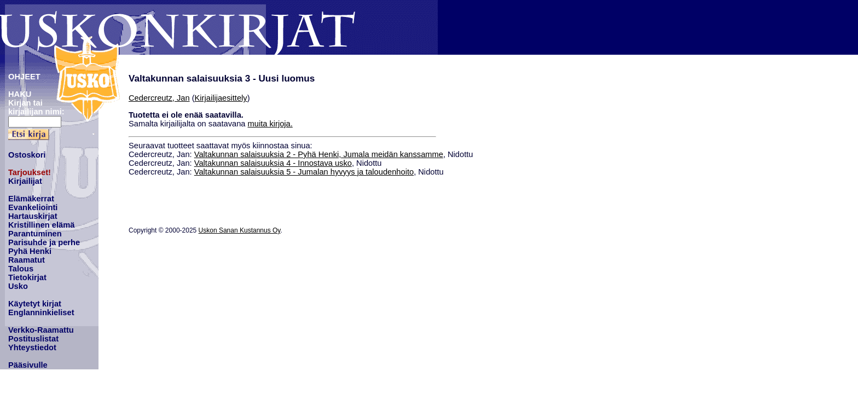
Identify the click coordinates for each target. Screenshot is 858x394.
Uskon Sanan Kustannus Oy (240, 230)
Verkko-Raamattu (41, 330)
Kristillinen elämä (41, 225)
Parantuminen (35, 233)
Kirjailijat (25, 181)
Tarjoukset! (29, 172)
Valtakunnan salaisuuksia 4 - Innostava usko (273, 163)
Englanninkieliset (41, 312)
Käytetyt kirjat (34, 303)
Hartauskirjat (32, 216)
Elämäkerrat (31, 198)
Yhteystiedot (32, 347)
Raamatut (26, 260)
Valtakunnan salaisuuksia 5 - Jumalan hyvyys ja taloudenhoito (304, 171)
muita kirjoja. (270, 123)
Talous (20, 268)
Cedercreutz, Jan (159, 98)
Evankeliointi (32, 207)
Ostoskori (26, 154)
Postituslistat (33, 338)
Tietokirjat (27, 277)
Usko (18, 286)
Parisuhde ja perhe (44, 242)
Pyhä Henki (29, 251)
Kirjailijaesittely (221, 98)
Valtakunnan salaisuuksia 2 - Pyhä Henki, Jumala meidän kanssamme (318, 154)
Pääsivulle (28, 365)
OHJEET (24, 76)
